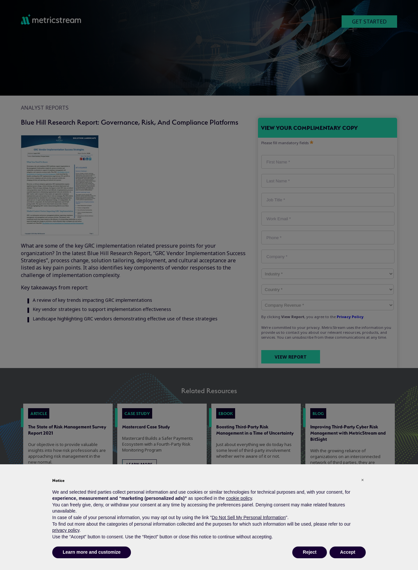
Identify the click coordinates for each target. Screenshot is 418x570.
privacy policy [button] (65, 530)
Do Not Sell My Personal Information (248, 517)
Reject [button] (309, 552)
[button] (362, 480)
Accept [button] (347, 552)
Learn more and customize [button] (92, 552)
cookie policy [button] (239, 498)
